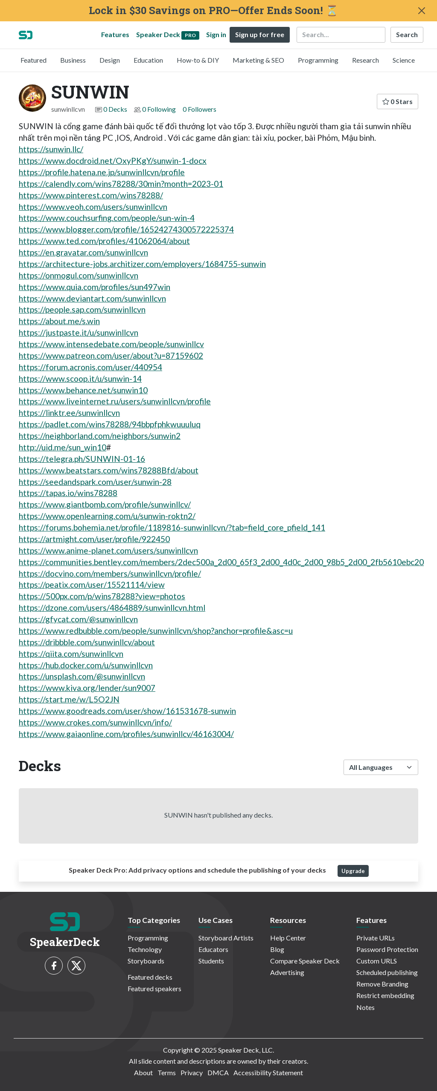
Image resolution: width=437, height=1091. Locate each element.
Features (115, 34)
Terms (166, 1072)
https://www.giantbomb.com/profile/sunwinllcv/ (105, 504)
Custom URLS (376, 961)
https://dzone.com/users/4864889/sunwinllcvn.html (112, 607)
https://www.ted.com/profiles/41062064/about (104, 241)
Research (365, 60)
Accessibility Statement (268, 1072)
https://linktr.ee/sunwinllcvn (69, 413)
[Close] (422, 11)
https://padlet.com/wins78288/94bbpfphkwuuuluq (110, 424)
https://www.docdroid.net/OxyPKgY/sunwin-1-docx (113, 160)
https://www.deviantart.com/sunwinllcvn (92, 298)
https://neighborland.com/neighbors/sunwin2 (100, 436)
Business (73, 60)
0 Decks (115, 109)
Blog (277, 949)
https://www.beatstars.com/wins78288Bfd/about (108, 470)
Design (109, 60)
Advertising (287, 972)
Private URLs (375, 938)
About (143, 1072)
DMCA (218, 1072)
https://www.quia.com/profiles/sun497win (94, 287)
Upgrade (353, 871)
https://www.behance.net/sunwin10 (83, 390)
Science (404, 60)
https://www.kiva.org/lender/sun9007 (87, 688)
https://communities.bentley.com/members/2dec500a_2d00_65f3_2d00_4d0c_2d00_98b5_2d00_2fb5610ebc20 (221, 562)
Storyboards (146, 961)
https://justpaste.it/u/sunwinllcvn (78, 332)
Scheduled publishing (387, 972)
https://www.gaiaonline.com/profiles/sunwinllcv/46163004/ (126, 734)
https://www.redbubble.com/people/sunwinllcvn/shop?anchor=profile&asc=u (156, 630)
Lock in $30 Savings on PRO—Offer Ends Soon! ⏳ (213, 10)
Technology (145, 949)
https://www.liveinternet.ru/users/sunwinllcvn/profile (115, 401)
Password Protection (387, 949)
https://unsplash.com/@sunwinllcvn (82, 676)
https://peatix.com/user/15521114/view (92, 584)
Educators (213, 949)
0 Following (159, 109)
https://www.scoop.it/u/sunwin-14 (80, 378)
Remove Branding (382, 984)
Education (148, 60)
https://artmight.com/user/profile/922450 (94, 539)
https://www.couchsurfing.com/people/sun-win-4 (107, 218)
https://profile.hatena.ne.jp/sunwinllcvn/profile (102, 172)
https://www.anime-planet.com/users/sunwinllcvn (108, 550)
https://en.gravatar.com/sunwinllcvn (83, 252)
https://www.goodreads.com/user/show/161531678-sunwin (127, 711)
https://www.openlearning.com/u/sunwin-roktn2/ (107, 516)
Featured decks (150, 977)
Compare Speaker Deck (305, 961)
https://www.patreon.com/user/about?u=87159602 (111, 355)
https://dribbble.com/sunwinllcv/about (87, 642)
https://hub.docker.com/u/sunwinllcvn (86, 665)
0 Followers (199, 109)
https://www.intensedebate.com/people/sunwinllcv (111, 344)
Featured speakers (154, 988)
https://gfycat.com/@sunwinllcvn (78, 619)
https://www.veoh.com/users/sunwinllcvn (93, 207)
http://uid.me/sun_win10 (62, 447)
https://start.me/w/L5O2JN (69, 699)
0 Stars (397, 101)
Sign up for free (259, 34)
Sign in (216, 34)
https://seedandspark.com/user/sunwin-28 (95, 482)
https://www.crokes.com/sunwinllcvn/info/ (95, 722)
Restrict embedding (385, 995)
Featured (33, 60)
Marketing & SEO (258, 60)
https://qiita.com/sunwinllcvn (71, 654)
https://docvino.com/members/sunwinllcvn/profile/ (110, 573)
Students (211, 961)
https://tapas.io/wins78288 (68, 493)
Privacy (192, 1072)
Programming (318, 60)
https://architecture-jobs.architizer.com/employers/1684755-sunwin (142, 264)
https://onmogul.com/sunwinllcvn (78, 275)
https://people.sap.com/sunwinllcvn (82, 309)
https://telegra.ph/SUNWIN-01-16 (82, 459)
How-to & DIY (198, 60)
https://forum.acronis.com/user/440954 (90, 367)
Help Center (288, 938)
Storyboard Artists (225, 938)
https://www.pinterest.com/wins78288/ (91, 195)
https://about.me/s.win (59, 321)
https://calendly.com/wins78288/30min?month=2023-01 (121, 184)
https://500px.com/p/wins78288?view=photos (102, 596)
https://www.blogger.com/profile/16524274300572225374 (126, 229)
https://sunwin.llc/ (51, 149)
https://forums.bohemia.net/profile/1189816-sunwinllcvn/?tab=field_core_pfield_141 (172, 527)
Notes (365, 1007)
